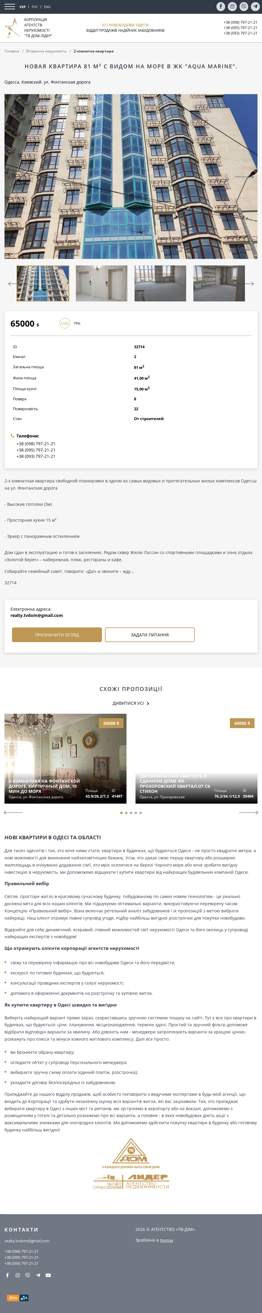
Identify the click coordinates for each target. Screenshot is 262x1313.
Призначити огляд (57, 635)
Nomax (167, 1239)
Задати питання (150, 635)
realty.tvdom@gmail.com (36, 615)
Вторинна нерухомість (46, 51)
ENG (47, 6)
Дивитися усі (128, 703)
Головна (11, 51)
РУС (35, 6)
